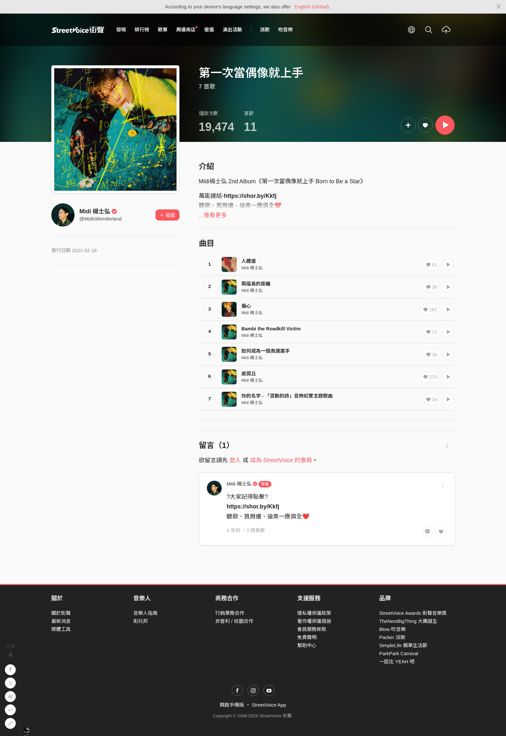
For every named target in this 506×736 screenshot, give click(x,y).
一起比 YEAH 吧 (396, 661)
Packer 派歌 (392, 637)
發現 (121, 29)
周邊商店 (186, 29)
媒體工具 (61, 629)
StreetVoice (78, 30)
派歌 (264, 29)
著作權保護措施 (314, 621)
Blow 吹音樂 (392, 629)
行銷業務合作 (229, 613)
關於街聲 (61, 613)
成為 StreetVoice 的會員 (281, 460)
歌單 (162, 29)
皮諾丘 (248, 373)
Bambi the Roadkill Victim (271, 328)
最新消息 (61, 621)
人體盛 (248, 261)
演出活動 (232, 29)
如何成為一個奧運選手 (265, 351)
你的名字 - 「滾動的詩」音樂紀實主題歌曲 (287, 396)
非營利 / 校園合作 (234, 621)
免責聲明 (307, 637)
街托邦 (140, 621)
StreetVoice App (269, 705)
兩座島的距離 (255, 283)
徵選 (209, 29)
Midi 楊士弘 (98, 211)
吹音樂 (285, 29)
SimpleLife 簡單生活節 (403, 645)
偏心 (246, 306)
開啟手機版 (232, 705)
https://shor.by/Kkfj (250, 196)
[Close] (498, 7)
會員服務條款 (311, 629)
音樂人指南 (145, 613)
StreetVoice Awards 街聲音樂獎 (413, 613)
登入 (235, 460)
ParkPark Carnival (398, 653)
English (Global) (312, 6)
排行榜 (142, 29)
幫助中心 (307, 645)
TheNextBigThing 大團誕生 (408, 621)
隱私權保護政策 (314, 613)
